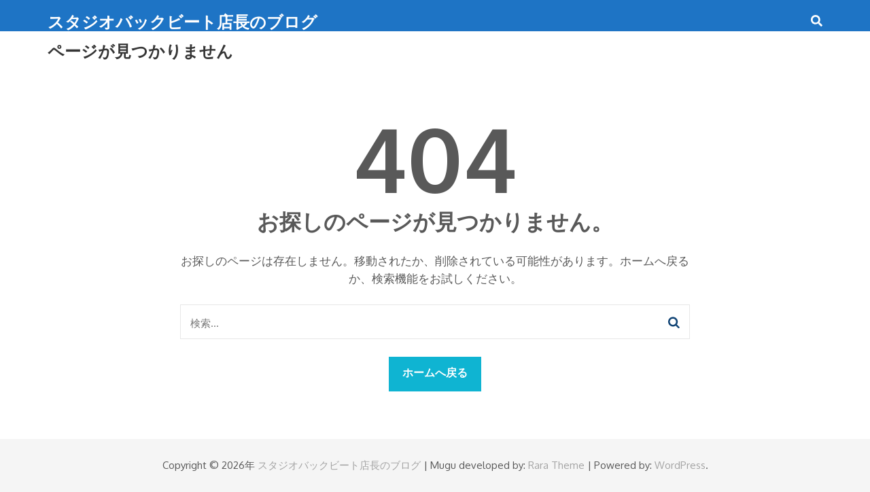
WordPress (680, 465)
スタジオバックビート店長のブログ (182, 22)
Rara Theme (556, 465)
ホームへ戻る (435, 372)
